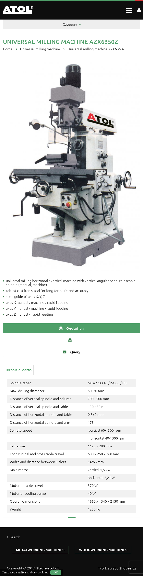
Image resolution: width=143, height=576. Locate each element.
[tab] (18, 369)
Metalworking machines (40, 550)
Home (7, 49)
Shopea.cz (127, 568)
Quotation (71, 328)
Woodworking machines (103, 550)
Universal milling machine (40, 49)
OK (56, 572)
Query (71, 352)
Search (15, 537)
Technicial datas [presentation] (18, 369)
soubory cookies (37, 572)
